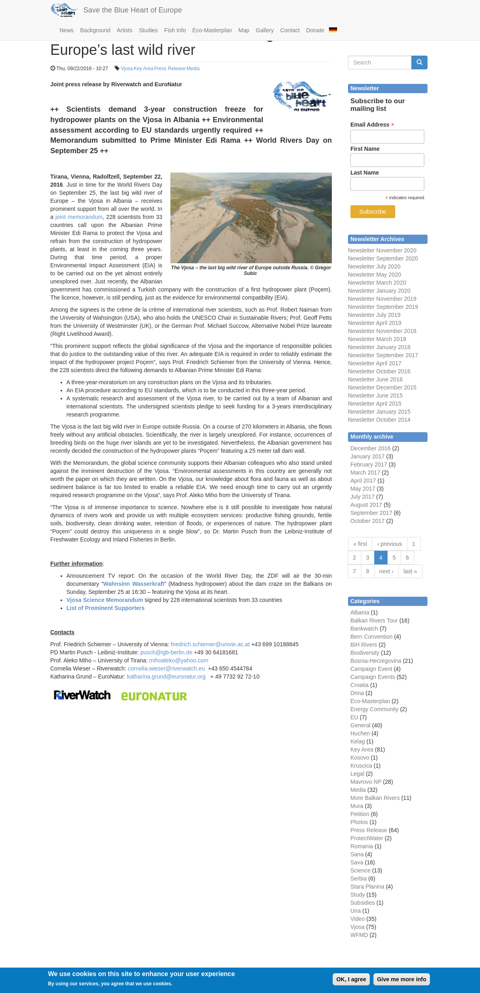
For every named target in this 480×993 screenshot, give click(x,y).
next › (386, 571)
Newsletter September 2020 (383, 258)
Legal (357, 773)
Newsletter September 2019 (383, 307)
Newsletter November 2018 (382, 331)
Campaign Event (371, 669)
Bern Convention (371, 636)
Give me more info (401, 981)
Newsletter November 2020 (382, 250)
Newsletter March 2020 (377, 282)
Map (244, 30)
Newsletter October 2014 (379, 419)
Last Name (364, 172)
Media (193, 68)
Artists (124, 30)
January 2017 (367, 456)
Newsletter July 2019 (374, 315)
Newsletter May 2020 (374, 274)
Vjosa (127, 68)
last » (410, 571)
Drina (357, 693)
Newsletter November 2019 (382, 299)
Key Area (143, 68)
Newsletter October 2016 (379, 371)
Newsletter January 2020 (379, 290)
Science (360, 870)
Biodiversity (364, 653)
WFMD (359, 935)
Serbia (358, 878)
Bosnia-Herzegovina (375, 661)
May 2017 (362, 488)
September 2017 (396, 355)
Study (357, 894)
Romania (361, 846)
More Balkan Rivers (375, 798)
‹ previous (389, 544)
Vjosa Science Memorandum (105, 600)
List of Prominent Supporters (106, 608)
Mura (356, 806)
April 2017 (363, 480)
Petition (359, 814)
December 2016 (370, 448)
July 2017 (362, 496)
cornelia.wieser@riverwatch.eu (166, 668)
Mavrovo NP (365, 782)
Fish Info (175, 30)
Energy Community (374, 709)
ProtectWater (366, 838)
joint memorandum (79, 217)
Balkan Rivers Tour (374, 620)
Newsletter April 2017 (374, 363)
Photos (359, 822)
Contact (290, 30)
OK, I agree (351, 981)
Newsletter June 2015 (375, 395)
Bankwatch (364, 628)
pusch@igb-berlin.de (166, 652)
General (360, 725)
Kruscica (361, 765)
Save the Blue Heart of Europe (133, 10)
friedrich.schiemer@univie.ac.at (210, 644)
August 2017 (366, 505)
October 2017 (367, 521)
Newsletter (361, 355)
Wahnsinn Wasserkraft (133, 584)
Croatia (359, 685)
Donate (315, 30)
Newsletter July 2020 (374, 266)
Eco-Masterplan (212, 30)
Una (355, 911)
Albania (359, 612)
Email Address (372, 125)
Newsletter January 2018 (379, 347)
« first (360, 544)
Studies (148, 30)
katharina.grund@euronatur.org (166, 676)
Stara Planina (367, 886)
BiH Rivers (363, 644)
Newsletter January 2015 (379, 411)
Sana (357, 854)
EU (354, 717)
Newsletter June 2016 (375, 379)
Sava (356, 862)
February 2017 (368, 464)
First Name (364, 149)
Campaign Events (372, 677)
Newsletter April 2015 (374, 403)
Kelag (357, 741)
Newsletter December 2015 (382, 387)
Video (357, 919)
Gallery (265, 30)
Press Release (170, 68)
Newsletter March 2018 (377, 339)
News (67, 30)
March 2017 (365, 472)
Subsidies (362, 902)
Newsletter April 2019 (374, 323)
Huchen (360, 733)
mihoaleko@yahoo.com (179, 660)
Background (95, 30)
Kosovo (359, 757)
